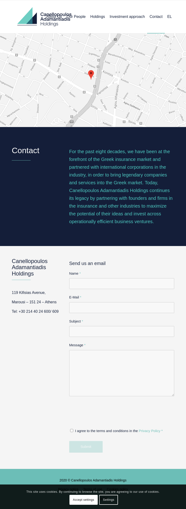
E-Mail (75, 339)
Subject (76, 363)
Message (77, 387)
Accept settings (83, 499)
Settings (108, 499)
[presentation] (105, 457)
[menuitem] (54, 16)
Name (75, 315)
